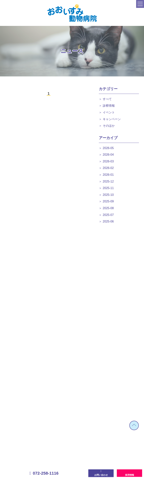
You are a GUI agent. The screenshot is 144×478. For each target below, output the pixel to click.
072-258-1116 (45, 473)
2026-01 (108, 174)
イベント (109, 112)
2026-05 (108, 148)
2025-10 (108, 194)
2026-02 (108, 168)
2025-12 (108, 181)
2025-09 (108, 201)
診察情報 (109, 105)
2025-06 (108, 221)
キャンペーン (112, 119)
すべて (107, 99)
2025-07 (108, 214)
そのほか (109, 125)
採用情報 (129, 475)
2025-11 (108, 188)
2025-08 (108, 208)
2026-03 (108, 161)
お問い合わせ (101, 475)
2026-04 (108, 154)
